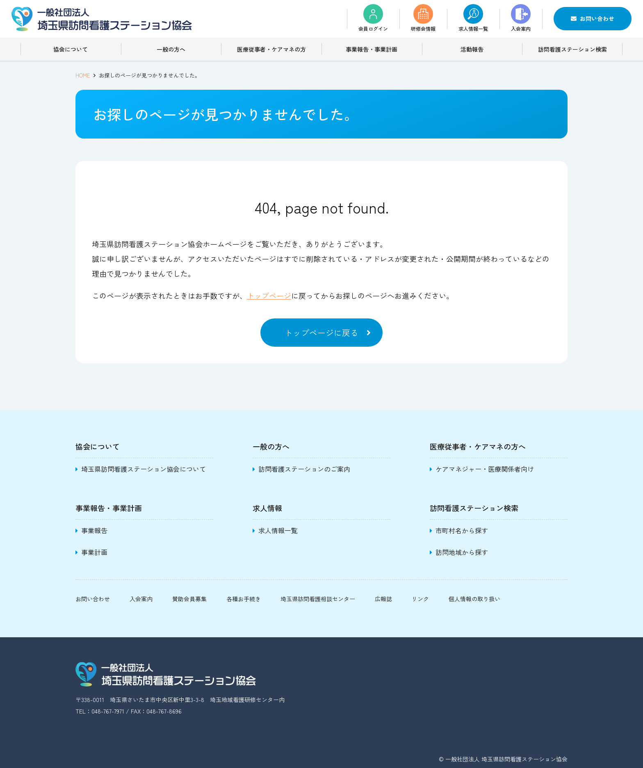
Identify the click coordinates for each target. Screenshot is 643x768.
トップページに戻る (321, 333)
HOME (82, 75)
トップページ (269, 295)
